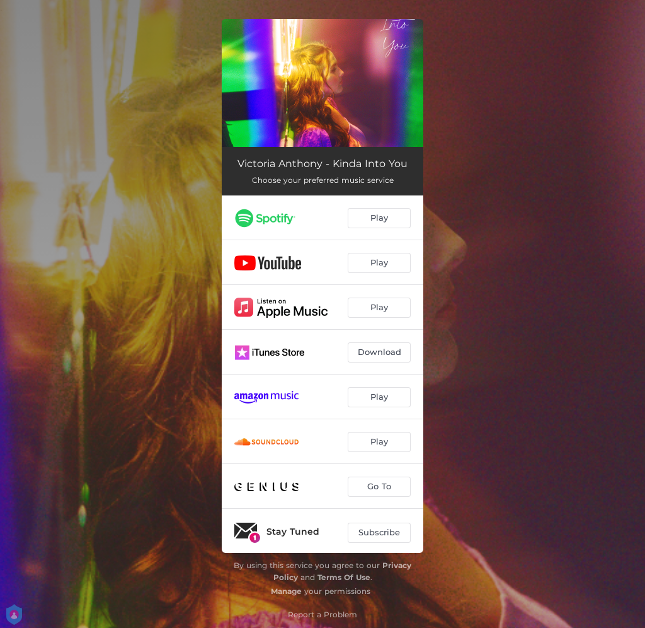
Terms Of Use (343, 577)
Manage (286, 591)
